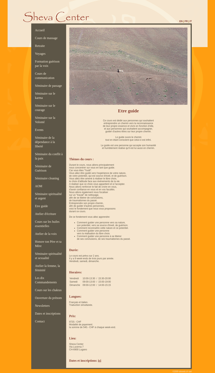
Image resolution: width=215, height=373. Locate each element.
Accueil (40, 30)
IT (191, 21)
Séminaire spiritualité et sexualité (48, 256)
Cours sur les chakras (49, 290)
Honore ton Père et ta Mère (48, 244)
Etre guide (42, 206)
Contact (40, 321)
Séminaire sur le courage (45, 108)
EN (181, 21)
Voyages (41, 53)
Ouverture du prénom (49, 298)
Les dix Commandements (46, 280)
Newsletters (43, 305)
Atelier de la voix (46, 233)
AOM (39, 186)
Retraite (40, 45)
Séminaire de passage (49, 85)
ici (99, 360)
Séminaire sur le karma (45, 95)
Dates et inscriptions (48, 313)
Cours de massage (47, 38)
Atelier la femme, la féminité (47, 268)
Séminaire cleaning (48, 178)
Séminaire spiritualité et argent (48, 196)
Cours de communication (45, 76)
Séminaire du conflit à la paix (49, 156)
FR (186, 21)
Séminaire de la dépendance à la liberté (45, 142)
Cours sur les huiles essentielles (47, 224)
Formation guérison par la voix (47, 63)
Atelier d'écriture (46, 214)
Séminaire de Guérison (43, 168)
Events (40, 129)
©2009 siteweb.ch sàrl (182, 371)
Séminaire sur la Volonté (45, 120)
